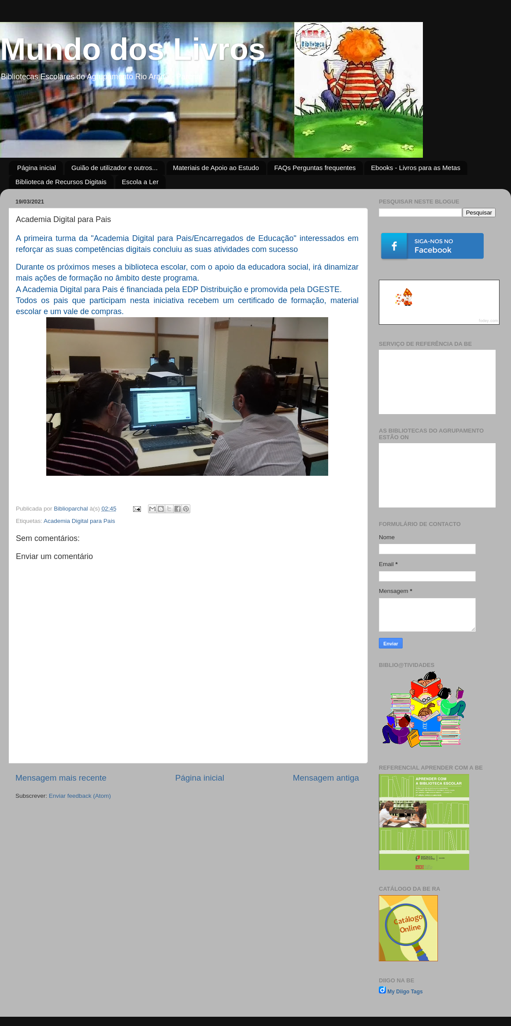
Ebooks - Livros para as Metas (415, 167)
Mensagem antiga (326, 777)
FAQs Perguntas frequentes (314, 167)
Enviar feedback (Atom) (80, 796)
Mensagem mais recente (61, 777)
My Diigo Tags (404, 992)
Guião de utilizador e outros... (114, 167)
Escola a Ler (140, 181)
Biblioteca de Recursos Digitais (61, 181)
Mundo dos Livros (133, 49)
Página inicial (36, 167)
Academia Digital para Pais (79, 521)
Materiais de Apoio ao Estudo (216, 167)
